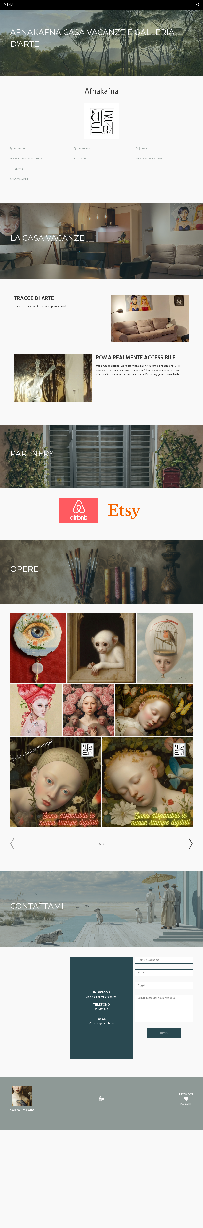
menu (8, 4)
